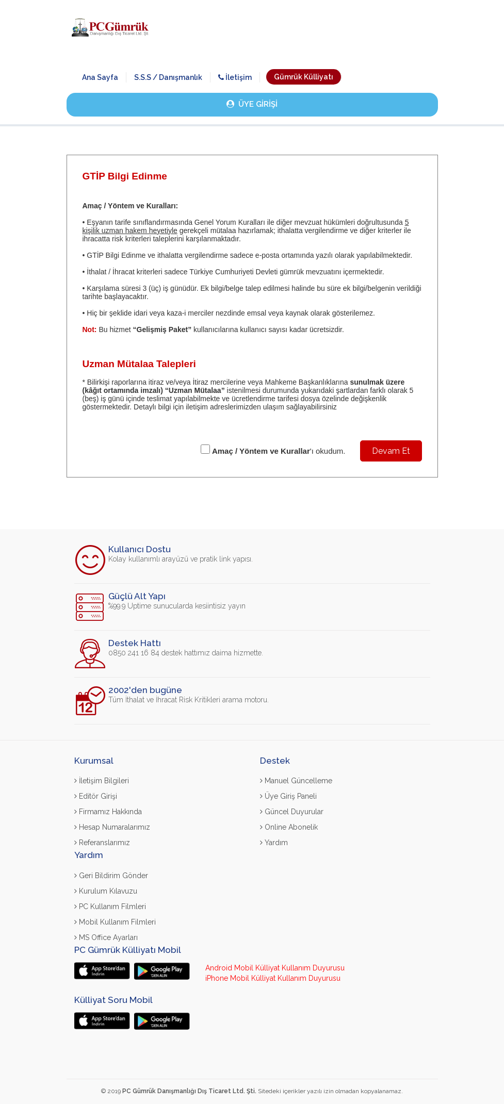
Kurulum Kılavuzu (105, 891)
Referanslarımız (102, 842)
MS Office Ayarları (106, 937)
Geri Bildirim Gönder (111, 875)
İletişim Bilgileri (101, 781)
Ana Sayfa (100, 77)
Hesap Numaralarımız (112, 827)
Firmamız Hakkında (108, 812)
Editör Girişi (95, 796)
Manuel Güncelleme (296, 781)
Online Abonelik (289, 827)
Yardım (274, 842)
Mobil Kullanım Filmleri (115, 922)
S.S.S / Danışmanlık (168, 77)
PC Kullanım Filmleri (110, 906)
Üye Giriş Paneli (288, 796)
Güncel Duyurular (291, 812)
